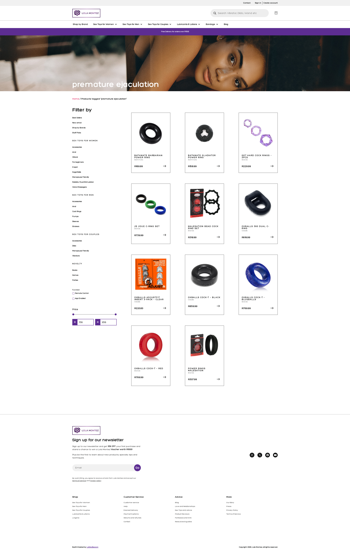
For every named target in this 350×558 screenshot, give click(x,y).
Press (228, 506)
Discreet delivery (131, 510)
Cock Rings (76, 211)
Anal (74, 152)
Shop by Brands (79, 128)
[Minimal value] (94, 314)
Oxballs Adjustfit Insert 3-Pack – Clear (149, 298)
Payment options (131, 514)
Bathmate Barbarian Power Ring (148, 156)
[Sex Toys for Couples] (159, 24)
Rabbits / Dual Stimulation (83, 182)
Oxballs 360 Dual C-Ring (255, 227)
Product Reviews (182, 514)
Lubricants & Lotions (81, 514)
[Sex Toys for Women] (105, 24)
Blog (177, 502)
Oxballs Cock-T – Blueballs (253, 298)
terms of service (79, 481)
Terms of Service (233, 514)
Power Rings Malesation (197, 369)
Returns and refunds (132, 518)
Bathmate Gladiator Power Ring (202, 156)
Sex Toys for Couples (85, 234)
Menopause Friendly (80, 177)
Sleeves (75, 221)
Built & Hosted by (85, 547)
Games (75, 275)
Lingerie (75, 518)
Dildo (74, 246)
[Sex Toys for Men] (132, 24)
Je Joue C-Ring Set (147, 226)
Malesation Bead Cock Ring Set (203, 227)
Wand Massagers (79, 187)
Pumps (75, 216)
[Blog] (226, 24)
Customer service (131, 502)
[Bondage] (212, 24)
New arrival (76, 123)
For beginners (78, 162)
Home (75, 98)
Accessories (77, 147)
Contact (127, 522)
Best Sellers (77, 118)
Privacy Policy (232, 510)
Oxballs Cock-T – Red (148, 368)
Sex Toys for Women (85, 141)
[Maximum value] (108, 322)
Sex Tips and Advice (183, 510)
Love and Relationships (185, 506)
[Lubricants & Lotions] (188, 24)
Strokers (75, 226)
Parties (75, 280)
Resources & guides (183, 522)
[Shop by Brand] (80, 24)
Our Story (230, 502)
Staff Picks (76, 133)
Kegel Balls (76, 172)
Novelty (77, 264)
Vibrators (76, 256)
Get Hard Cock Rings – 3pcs (257, 156)
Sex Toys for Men (83, 195)
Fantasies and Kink (183, 518)
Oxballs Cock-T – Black (204, 297)
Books (74, 270)
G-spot (75, 167)
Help (126, 506)
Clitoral (75, 157)
